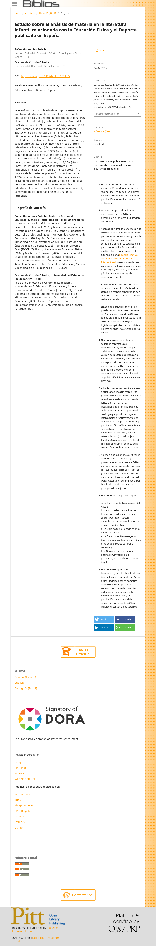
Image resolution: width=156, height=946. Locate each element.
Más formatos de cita (107, 113)
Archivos (30, 13)
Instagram (53, 938)
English (19, 682)
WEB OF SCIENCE (25, 779)
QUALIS (19, 816)
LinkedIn (17, 941)
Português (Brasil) (26, 688)
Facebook (38, 938)
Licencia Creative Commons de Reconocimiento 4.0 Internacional (119, 258)
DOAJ (18, 762)
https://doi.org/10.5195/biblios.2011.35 (45, 76)
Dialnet (19, 827)
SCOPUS (20, 773)
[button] (104, 619)
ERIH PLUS (21, 768)
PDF (101, 50)
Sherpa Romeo (24, 805)
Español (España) (25, 677)
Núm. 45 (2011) (47, 13)
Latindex (20, 822)
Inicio (17, 13)
